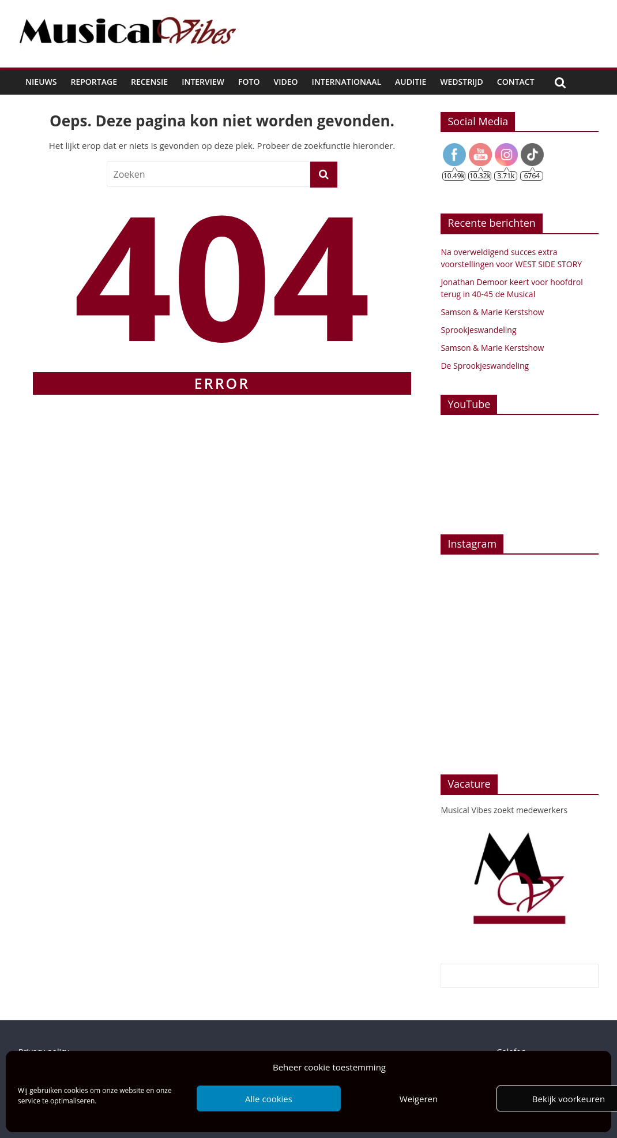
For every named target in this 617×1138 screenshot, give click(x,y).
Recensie (149, 81)
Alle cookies (268, 1099)
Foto (248, 81)
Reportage (93, 81)
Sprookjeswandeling (478, 329)
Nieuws (41, 81)
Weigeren (419, 1099)
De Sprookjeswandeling (485, 365)
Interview (203, 81)
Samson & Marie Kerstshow (492, 311)
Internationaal (346, 81)
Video (286, 81)
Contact (516, 81)
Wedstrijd (461, 81)
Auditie (410, 81)
